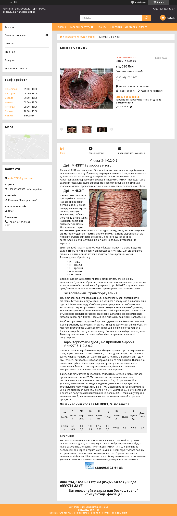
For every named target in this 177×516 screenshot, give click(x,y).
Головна (61, 26)
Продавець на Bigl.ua (88, 509)
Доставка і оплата (136, 26)
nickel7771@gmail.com (20, 178)
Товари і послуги (80, 26)
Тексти (9, 43)
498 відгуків (141, 2)
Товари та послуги (75, 36)
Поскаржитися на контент (88, 512)
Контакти (116, 26)
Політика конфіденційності (114, 512)
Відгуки (9, 60)
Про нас (102, 26)
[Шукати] (146, 18)
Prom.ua (104, 506)
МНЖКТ (92, 36)
